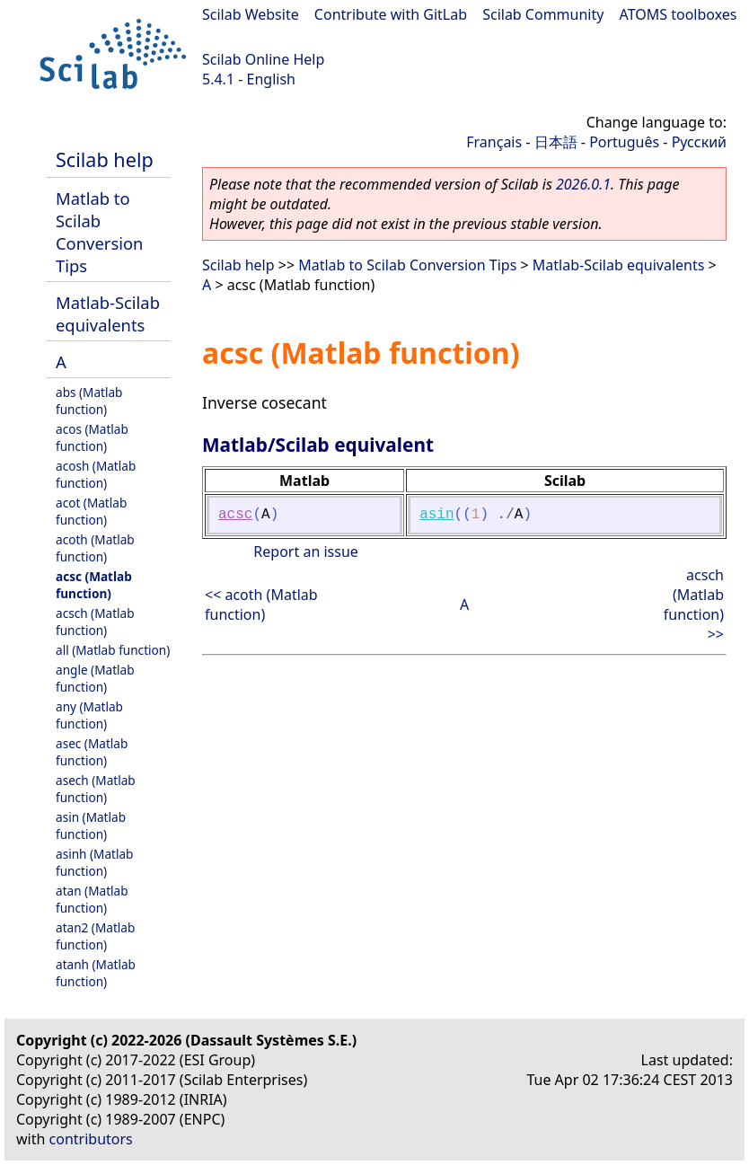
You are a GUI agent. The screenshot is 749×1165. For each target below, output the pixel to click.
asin (436, 515)
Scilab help (105, 159)
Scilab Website (250, 14)
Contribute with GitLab (390, 14)
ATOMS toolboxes (678, 14)
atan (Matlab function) (92, 899)
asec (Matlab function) (92, 752)
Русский (699, 142)
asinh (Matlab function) (94, 862)
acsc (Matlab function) (94, 585)
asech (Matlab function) (96, 789)
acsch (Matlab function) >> (694, 604)
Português (624, 142)
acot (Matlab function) (91, 511)
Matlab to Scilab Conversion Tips (99, 232)
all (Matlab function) (113, 649)
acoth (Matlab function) (95, 548)
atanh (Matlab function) (96, 973)
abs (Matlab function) (89, 401)
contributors (91, 1139)
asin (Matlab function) (91, 825)
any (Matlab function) (89, 715)
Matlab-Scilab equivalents (108, 313)
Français (494, 142)
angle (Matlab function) (95, 678)
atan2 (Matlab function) (95, 936)
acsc (235, 515)
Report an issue (305, 551)
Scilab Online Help (263, 59)
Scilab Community (543, 14)
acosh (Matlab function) (96, 474)
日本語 (555, 142)
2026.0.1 (583, 184)
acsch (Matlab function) (95, 622)
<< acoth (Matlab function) (261, 604)
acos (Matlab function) (92, 437)
